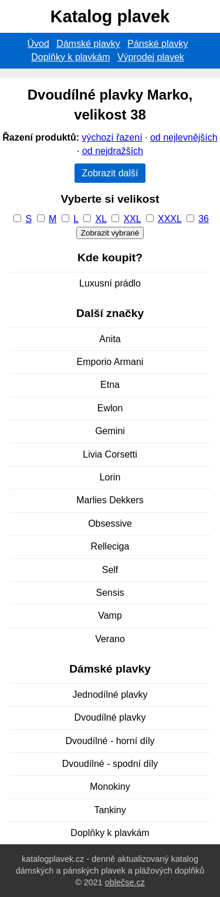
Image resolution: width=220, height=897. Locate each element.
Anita (109, 339)
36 (203, 219)
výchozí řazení (112, 137)
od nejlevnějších (184, 137)
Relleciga (110, 546)
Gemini (110, 431)
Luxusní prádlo (110, 283)
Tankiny (110, 810)
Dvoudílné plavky (110, 717)
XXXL (169, 219)
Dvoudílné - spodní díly (110, 764)
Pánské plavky (157, 44)
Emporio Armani (110, 362)
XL (101, 219)
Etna (110, 385)
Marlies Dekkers (110, 500)
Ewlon (110, 408)
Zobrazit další (110, 173)
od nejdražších (112, 151)
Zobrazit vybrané (110, 232)
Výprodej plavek (150, 57)
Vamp (110, 615)
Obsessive (110, 523)
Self (110, 570)
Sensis (110, 593)
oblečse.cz (125, 882)
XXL (132, 219)
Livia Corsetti (110, 454)
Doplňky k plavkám (70, 57)
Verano (110, 639)
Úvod (38, 44)
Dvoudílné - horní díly (109, 741)
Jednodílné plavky (109, 695)
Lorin (110, 477)
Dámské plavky (88, 44)
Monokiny (110, 787)
